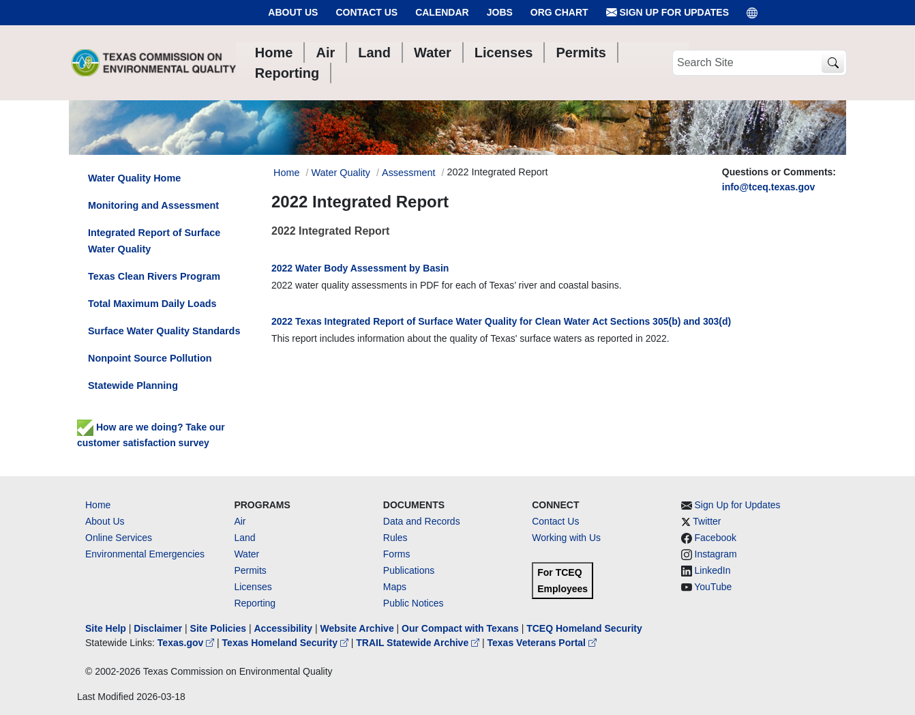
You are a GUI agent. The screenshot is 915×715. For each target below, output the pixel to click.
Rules (395, 537)
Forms (396, 554)
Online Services (118, 537)
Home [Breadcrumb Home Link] (286, 172)
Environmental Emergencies (145, 554)
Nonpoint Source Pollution (149, 358)
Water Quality (340, 172)
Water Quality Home (134, 178)
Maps (394, 586)
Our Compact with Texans (460, 628)
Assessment (408, 172)
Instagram (716, 554)
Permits (250, 570)
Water (246, 554)
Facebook (715, 537)
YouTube (713, 586)
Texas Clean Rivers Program (154, 276)
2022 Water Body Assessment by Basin (360, 268)
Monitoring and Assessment (153, 205)
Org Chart (559, 12)
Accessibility (284, 628)
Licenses (252, 586)
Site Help (105, 628)
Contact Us (366, 12)
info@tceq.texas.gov (768, 186)
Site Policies (218, 628)
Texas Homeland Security (286, 642)
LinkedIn (713, 570)
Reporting (254, 603)
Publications (409, 570)
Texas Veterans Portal (542, 642)
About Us (293, 12)
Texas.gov (187, 642)
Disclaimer (158, 628)
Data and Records (421, 521)
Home (97, 504)
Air (239, 521)
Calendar (442, 12)
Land (244, 537)
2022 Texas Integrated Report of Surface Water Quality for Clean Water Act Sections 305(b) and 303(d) (501, 321)
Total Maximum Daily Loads (152, 303)
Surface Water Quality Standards (164, 330)
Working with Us (566, 537)
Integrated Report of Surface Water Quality (154, 240)
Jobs (500, 12)
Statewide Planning (133, 385)
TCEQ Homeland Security (584, 628)
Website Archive (357, 628)
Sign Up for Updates (667, 12)
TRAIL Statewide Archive (419, 642)
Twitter (707, 521)
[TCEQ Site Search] (833, 63)
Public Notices (413, 603)
